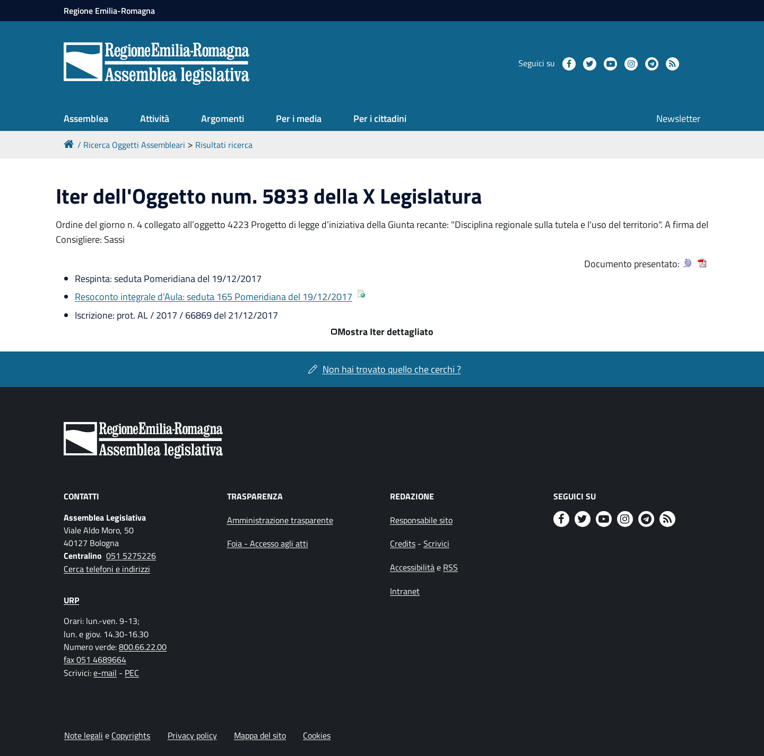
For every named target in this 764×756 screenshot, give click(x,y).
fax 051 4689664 (95, 659)
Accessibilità (412, 567)
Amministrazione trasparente (280, 520)
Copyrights (130, 735)
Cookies (317, 735)
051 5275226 (131, 555)
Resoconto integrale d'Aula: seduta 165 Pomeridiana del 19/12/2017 (213, 296)
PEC (132, 672)
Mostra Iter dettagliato (385, 331)
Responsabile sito (421, 520)
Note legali (83, 735)
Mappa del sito (260, 735)
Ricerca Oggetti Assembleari (134, 144)
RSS (450, 567)
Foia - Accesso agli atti (267, 543)
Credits (402, 543)
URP (71, 600)
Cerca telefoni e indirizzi (107, 568)
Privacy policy (192, 735)
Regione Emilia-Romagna (109, 10)
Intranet (405, 591)
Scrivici (436, 543)
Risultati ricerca (224, 144)
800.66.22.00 (143, 646)
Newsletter (678, 118)
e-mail (105, 672)
